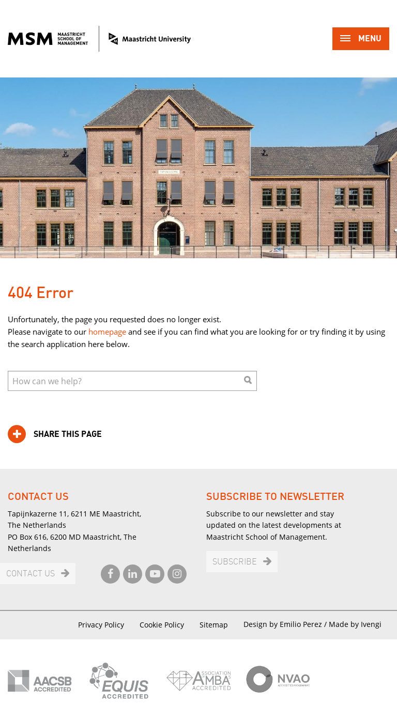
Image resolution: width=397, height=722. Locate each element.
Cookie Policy (162, 625)
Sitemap (214, 625)
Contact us (30, 574)
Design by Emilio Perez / (286, 624)
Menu (360, 39)
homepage (107, 331)
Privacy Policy (101, 625)
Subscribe (234, 562)
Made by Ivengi (355, 624)
